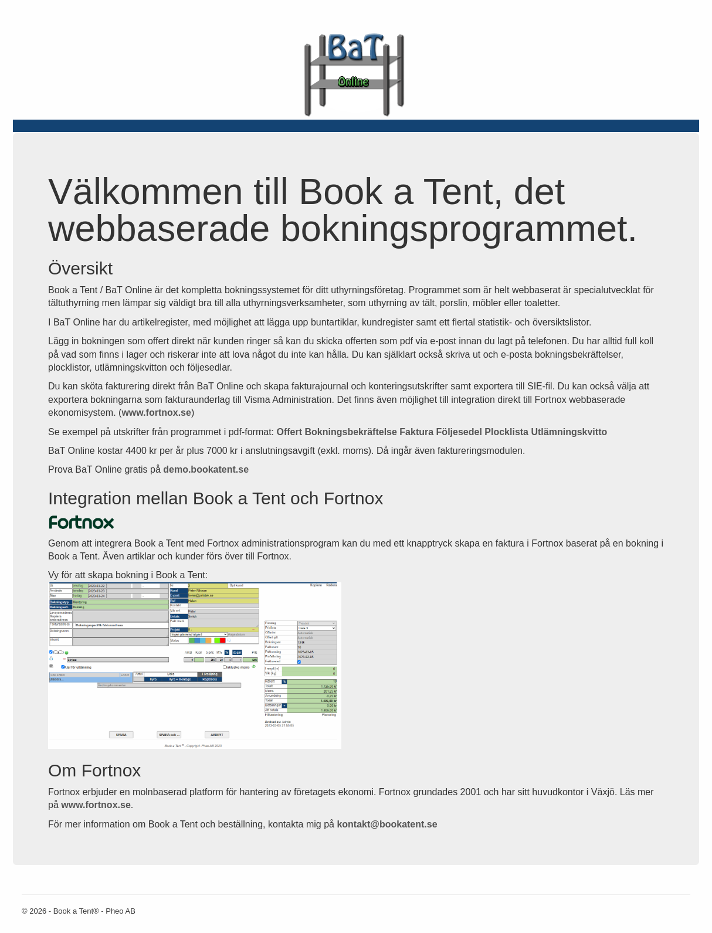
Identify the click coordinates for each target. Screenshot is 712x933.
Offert (289, 432)
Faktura (416, 432)
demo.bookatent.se (206, 469)
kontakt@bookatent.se (387, 824)
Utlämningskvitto (569, 432)
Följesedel (459, 432)
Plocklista (506, 432)
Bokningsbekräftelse (351, 432)
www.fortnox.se (156, 413)
